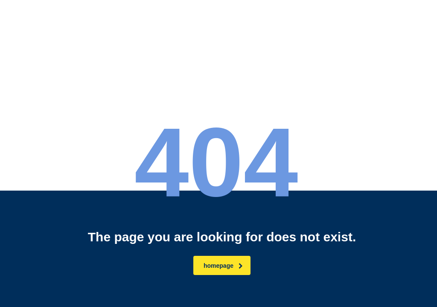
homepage (223, 265)
